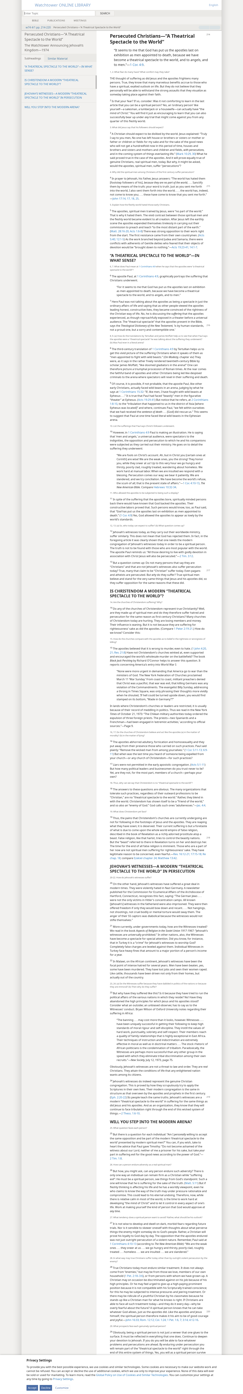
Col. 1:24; (160, 1320)
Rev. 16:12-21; (181, 854)
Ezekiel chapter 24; (145, 858)
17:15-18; (196, 854)
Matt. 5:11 (191, 1183)
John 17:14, (119, 198)
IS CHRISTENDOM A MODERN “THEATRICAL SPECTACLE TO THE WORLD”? (52, 82)
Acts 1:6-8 (135, 231)
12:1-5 (120, 239)
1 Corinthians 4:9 (147, 266)
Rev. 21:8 (119, 652)
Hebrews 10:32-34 (165, 487)
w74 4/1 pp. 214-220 (36, 27)
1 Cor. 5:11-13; (193, 750)
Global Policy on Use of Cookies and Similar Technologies (132, 1375)
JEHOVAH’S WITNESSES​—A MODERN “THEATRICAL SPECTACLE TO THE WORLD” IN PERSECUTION (56, 95)
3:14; (185, 1320)
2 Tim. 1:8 (116, 1158)
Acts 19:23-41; (180, 247)
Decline (46, 1388)
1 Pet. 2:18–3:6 (134, 1276)
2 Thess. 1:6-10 (130, 1113)
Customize (62, 1388)
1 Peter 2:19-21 (183, 629)
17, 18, (130, 198)
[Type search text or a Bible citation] (57, 13)
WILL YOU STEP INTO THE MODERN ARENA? (52, 107)
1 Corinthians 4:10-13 (123, 1244)
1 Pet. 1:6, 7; (174, 1320)
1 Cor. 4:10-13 (191, 483)
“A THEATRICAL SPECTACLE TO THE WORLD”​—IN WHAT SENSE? (58, 68)
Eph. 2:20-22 (118, 1097)
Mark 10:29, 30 (186, 154)
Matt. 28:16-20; (120, 231)
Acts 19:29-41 (146, 400)
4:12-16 (193, 1320)
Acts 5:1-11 (198, 764)
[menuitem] (218, 13)
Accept (32, 1388)
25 (137, 198)
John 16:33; (132, 1320)
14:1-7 (193, 247)
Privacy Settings (63, 1379)
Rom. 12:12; (147, 1320)
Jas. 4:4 (201, 805)
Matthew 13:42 (167, 858)
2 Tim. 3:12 (186, 556)
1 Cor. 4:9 (137, 64)
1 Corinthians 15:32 (131, 392)
